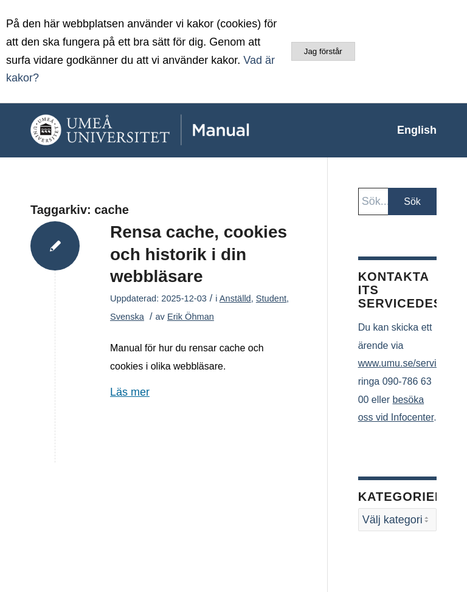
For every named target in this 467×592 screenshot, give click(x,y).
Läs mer (130, 392)
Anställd (235, 298)
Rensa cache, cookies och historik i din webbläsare (198, 254)
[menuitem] (411, 130)
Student (271, 298)
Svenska (127, 317)
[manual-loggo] (167, 130)
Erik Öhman (190, 317)
